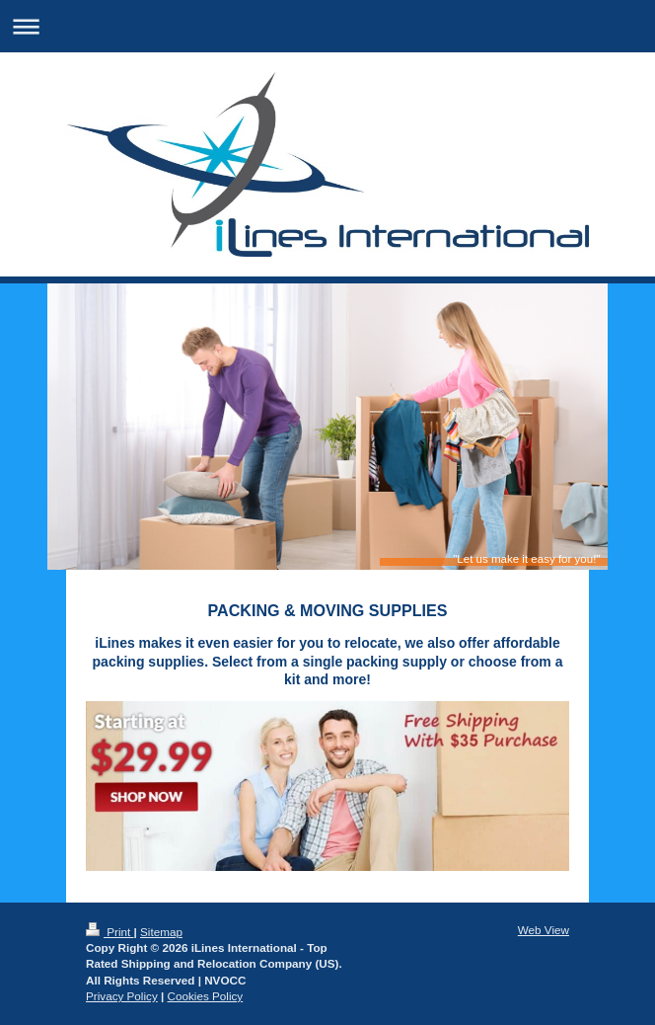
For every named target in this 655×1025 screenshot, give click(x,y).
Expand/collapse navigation (327, 26)
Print (110, 931)
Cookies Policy (206, 995)
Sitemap (161, 931)
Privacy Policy (122, 995)
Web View (543, 929)
